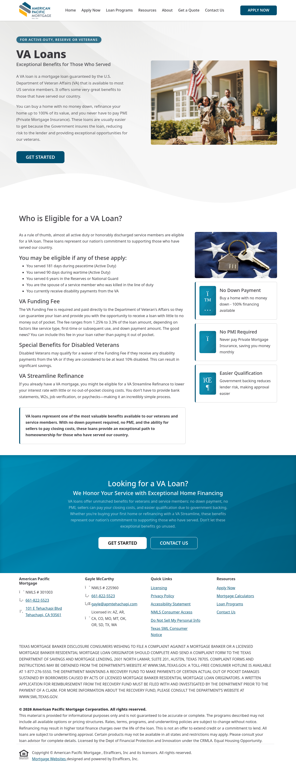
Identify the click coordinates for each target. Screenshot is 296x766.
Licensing (159, 587)
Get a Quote (188, 10)
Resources (147, 10)
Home (70, 10)
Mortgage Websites (49, 758)
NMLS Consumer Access (171, 612)
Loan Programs (119, 10)
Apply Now (90, 10)
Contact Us (214, 10)
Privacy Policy (162, 595)
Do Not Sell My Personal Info (176, 620)
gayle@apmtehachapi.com (114, 604)
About (167, 10)
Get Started (40, 157)
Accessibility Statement (171, 604)
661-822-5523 (37, 600)
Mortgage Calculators (235, 595)
